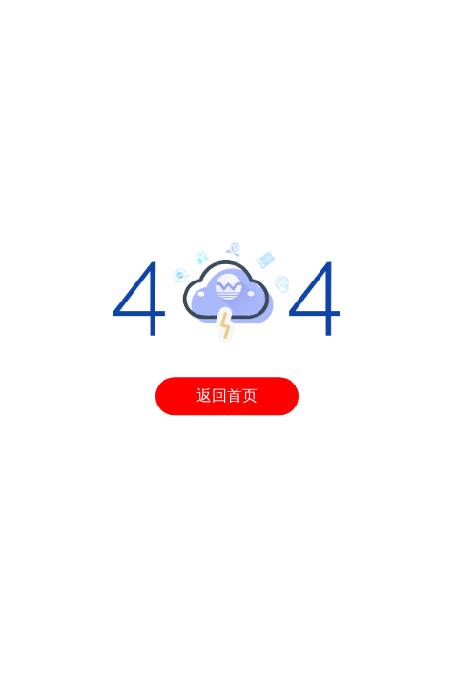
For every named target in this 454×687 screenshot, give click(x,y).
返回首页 (227, 396)
